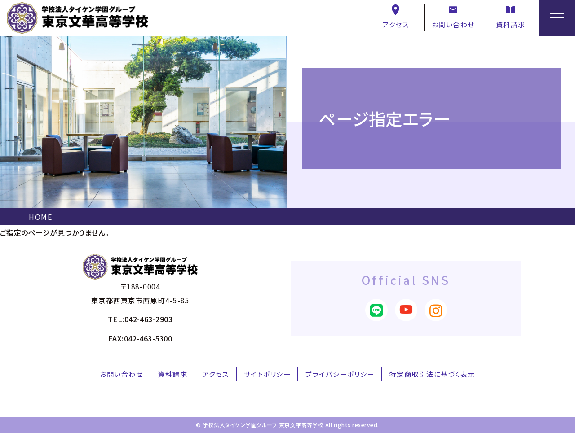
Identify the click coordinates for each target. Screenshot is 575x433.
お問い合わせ (453, 16)
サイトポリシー (267, 374)
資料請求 (511, 16)
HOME (40, 216)
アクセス (395, 16)
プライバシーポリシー (339, 374)
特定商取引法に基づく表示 (432, 374)
